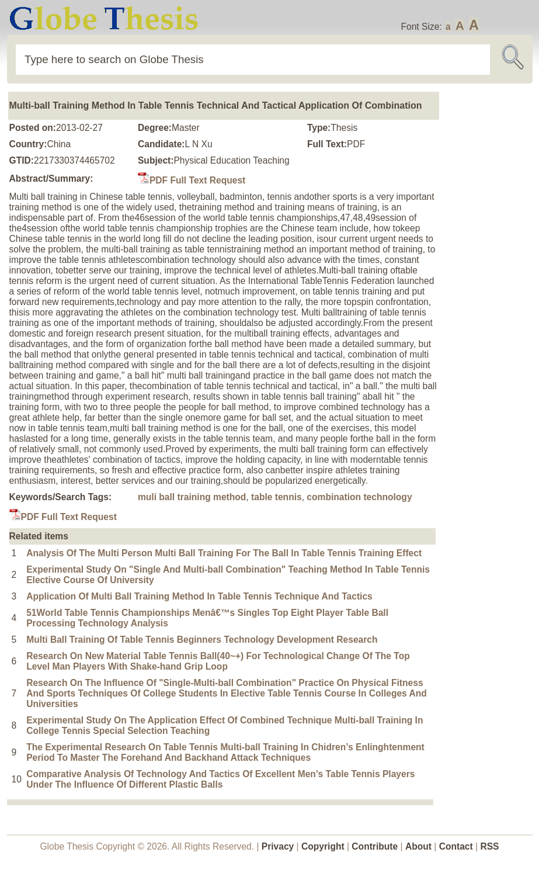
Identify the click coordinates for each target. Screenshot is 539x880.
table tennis (276, 497)
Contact (457, 846)
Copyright (323, 846)
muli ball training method (192, 497)
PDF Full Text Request (191, 180)
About (418, 846)
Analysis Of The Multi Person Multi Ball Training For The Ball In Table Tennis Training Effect (224, 553)
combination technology (359, 497)
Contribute (375, 846)
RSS (489, 846)
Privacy (278, 846)
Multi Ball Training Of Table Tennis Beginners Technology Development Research (201, 640)
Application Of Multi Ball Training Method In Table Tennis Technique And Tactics (199, 596)
